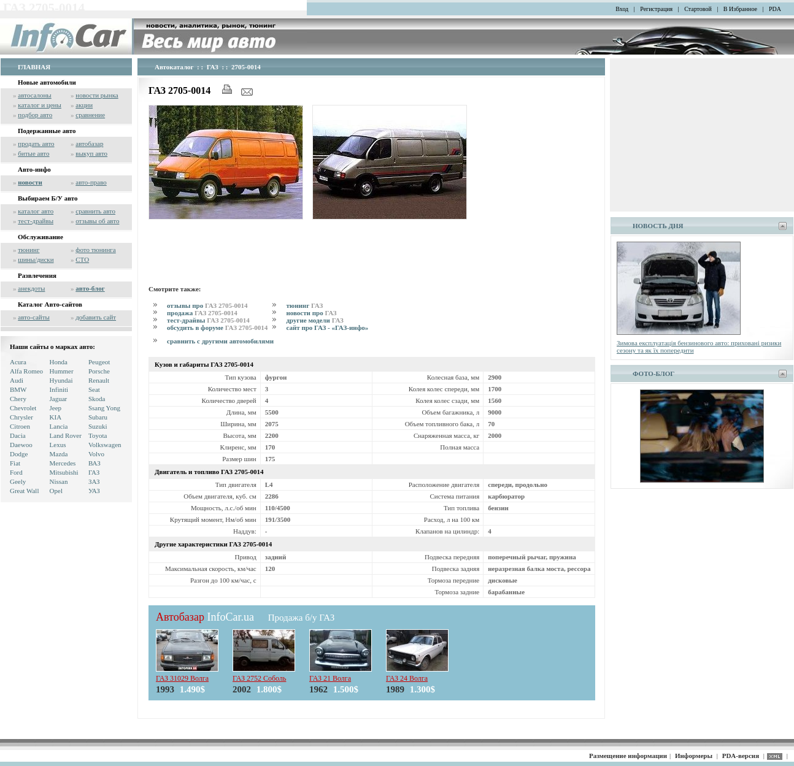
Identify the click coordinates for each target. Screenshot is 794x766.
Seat (94, 389)
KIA (56, 417)
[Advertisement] (371, 250)
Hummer (62, 371)
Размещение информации (628, 755)
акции (84, 105)
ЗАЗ (94, 481)
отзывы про (207, 305)
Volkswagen (104, 444)
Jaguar (58, 398)
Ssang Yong (104, 408)
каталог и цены (39, 105)
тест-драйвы (35, 220)
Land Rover (66, 435)
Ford (16, 472)
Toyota (97, 435)
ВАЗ (94, 463)
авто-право (91, 182)
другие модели (315, 320)
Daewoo (21, 444)
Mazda (59, 454)
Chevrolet (23, 408)
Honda (58, 362)
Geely (18, 481)
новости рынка (96, 95)
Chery (18, 398)
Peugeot (99, 362)
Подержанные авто (47, 130)
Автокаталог (174, 67)
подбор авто (35, 114)
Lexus (58, 444)
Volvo (96, 454)
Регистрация (656, 9)
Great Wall (24, 490)
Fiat (15, 463)
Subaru (97, 417)
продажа (202, 312)
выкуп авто (91, 153)
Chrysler (21, 417)
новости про (311, 312)
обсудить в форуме (217, 327)
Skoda (97, 398)
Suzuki (97, 426)
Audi (16, 380)
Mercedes (63, 463)
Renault (98, 380)
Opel (56, 490)
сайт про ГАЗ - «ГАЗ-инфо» (327, 327)
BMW (18, 389)
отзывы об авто (97, 220)
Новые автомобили (47, 82)
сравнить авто (95, 211)
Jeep (56, 408)
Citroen (20, 426)
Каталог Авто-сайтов (50, 304)
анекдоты (31, 288)
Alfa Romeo (26, 371)
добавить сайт (95, 317)
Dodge (19, 454)
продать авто (36, 143)
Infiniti (59, 389)
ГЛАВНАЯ (34, 67)
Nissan (59, 481)
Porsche (99, 371)
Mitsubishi (64, 472)
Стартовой (698, 9)
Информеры (693, 755)
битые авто (33, 153)
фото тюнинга (95, 249)
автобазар (89, 143)
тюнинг (28, 249)
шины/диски (35, 259)
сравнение (90, 114)
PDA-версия (740, 755)
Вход (621, 9)
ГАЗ (93, 472)
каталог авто (35, 211)
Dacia (18, 435)
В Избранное (740, 9)
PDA (775, 9)
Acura (18, 362)
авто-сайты (34, 317)
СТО (82, 259)
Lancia (59, 426)
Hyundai (61, 380)
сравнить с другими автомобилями (220, 341)
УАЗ (94, 490)
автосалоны (35, 95)
